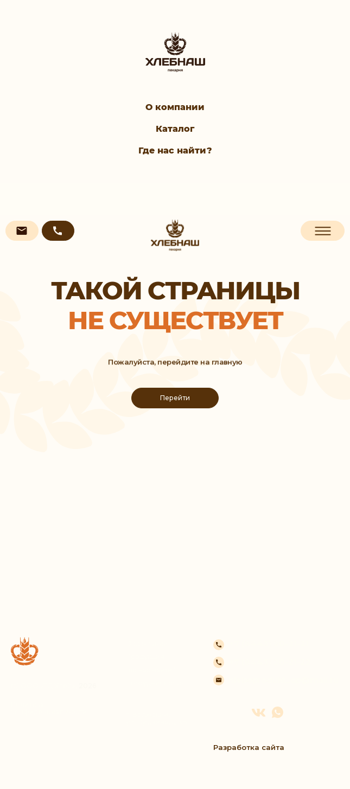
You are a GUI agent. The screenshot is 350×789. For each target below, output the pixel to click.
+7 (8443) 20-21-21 (268, 643)
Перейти (175, 398)
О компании (175, 107)
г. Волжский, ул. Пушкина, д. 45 (156, 718)
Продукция (145, 656)
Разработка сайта (248, 747)
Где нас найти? (175, 150)
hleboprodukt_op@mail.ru (283, 680)
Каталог (175, 129)
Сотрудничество (154, 683)
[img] (175, 235)
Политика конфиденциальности (49, 708)
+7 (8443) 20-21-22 (269, 662)
